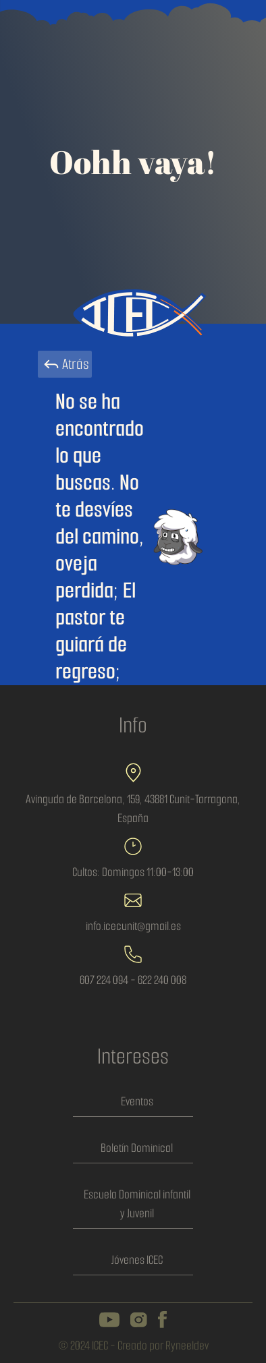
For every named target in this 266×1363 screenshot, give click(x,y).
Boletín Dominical (137, 1148)
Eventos (137, 1101)
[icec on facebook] (162, 1319)
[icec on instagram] (138, 1319)
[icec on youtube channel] (109, 1319)
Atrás (65, 364)
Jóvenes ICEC (137, 1260)
